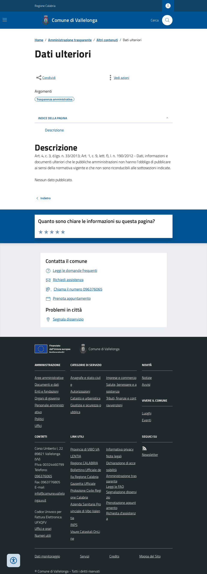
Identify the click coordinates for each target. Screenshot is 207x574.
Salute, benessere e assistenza (121, 388)
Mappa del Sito (150, 556)
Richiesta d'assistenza (121, 516)
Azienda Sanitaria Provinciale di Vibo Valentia (85, 511)
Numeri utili (43, 535)
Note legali (114, 456)
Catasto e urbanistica (85, 398)
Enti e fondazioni (46, 391)
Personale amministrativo (49, 408)
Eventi (146, 420)
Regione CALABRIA (84, 463)
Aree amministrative (49, 377)
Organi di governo (47, 398)
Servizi (84, 556)
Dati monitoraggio (47, 556)
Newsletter (150, 454)
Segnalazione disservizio (121, 494)
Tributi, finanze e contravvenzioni (121, 402)
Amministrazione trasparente (70, 39)
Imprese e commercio (121, 377)
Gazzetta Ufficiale (82, 483)
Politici (39, 418)
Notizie (147, 377)
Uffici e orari (43, 528)
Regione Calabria (45, 5)
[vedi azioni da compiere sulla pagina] (118, 77)
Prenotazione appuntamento (121, 505)
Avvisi (146, 384)
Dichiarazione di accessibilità (121, 466)
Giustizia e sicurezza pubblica (85, 408)
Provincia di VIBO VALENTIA (85, 453)
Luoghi (146, 413)
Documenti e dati (47, 384)
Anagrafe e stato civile (85, 381)
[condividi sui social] (46, 77)
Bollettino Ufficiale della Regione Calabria (85, 473)
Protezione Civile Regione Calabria (85, 494)
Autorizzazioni (80, 391)
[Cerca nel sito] (165, 20)
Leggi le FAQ (115, 486)
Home (39, 39)
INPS (73, 524)
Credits (114, 556)
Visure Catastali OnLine (85, 535)
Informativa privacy (120, 449)
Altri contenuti (107, 39)
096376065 (43, 476)
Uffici (38, 425)
